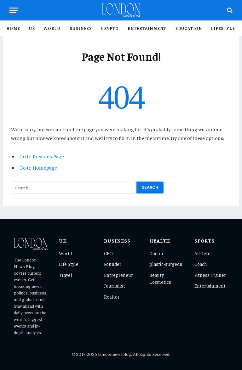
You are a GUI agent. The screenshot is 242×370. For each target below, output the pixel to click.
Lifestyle (223, 28)
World (51, 28)
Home (13, 28)
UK (32, 28)
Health (160, 241)
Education (188, 28)
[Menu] (13, 10)
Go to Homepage (38, 167)
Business (80, 28)
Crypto (109, 28)
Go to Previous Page (42, 156)
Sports (204, 241)
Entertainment (147, 28)
